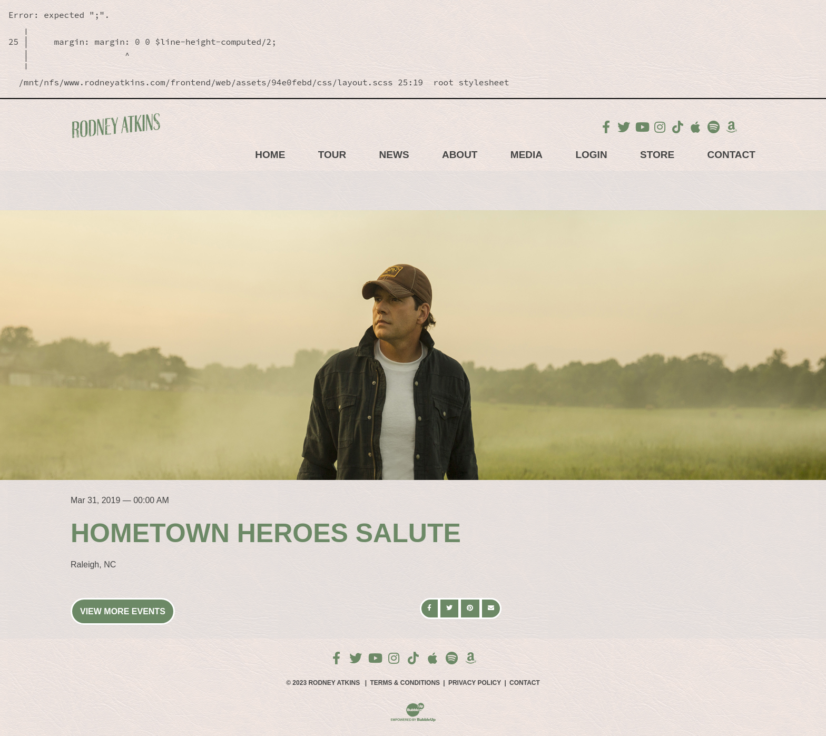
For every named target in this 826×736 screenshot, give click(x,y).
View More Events (122, 611)
